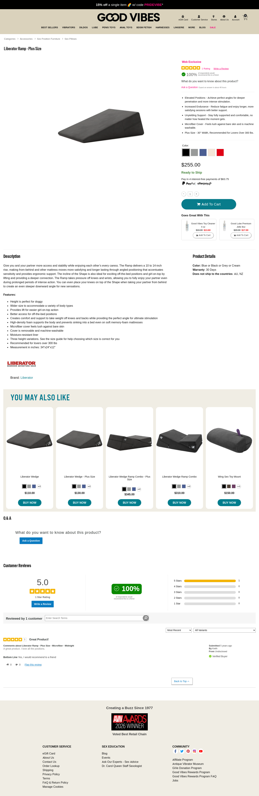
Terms (46, 778)
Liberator (27, 378)
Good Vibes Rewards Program (191, 772)
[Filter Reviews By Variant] (225, 630)
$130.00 (79, 493)
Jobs (175, 780)
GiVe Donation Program (187, 768)
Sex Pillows (71, 38)
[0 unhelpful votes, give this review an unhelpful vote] (17, 664)
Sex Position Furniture (48, 38)
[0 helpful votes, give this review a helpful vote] (8, 664)
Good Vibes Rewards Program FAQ (194, 776)
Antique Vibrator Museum (188, 764)
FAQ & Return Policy (55, 782)
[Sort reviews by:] (179, 630)
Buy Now (29, 502)
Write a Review (221, 68)
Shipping (48, 770)
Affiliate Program (182, 759)
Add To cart (209, 204)
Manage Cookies (53, 786)
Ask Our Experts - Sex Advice (120, 761)
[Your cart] (245, 17)
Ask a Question (189, 87)
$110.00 (30, 493)
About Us (48, 757)
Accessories (26, 38)
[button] (186, 152)
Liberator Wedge (29, 476)
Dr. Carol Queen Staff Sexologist (122, 766)
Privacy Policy (51, 774)
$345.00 (130, 494)
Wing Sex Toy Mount (229, 476)
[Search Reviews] (97, 618)
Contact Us (49, 761)
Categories (9, 38)
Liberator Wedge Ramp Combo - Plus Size (129, 478)
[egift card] (183, 18)
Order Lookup (51, 766)
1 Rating (206, 68)
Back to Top (182, 681)
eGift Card (49, 753)
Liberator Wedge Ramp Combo (179, 476)
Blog (104, 753)
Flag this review (33, 664)
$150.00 (229, 493)
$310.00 (179, 493)
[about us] (224, 18)
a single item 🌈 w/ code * (129, 5)
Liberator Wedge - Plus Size (79, 476)
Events (106, 757)
